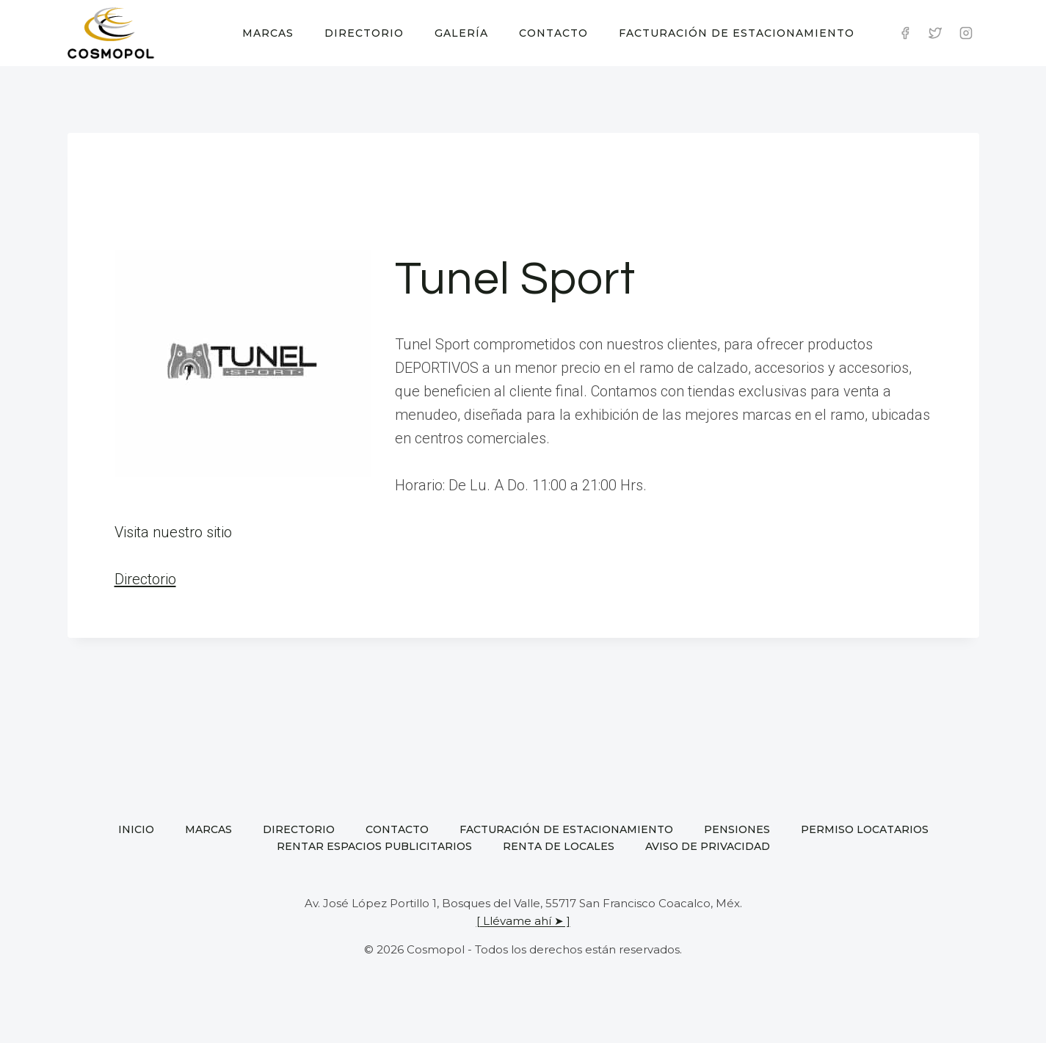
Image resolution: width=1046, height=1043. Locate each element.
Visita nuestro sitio (173, 532)
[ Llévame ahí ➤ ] (523, 921)
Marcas (268, 33)
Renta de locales (558, 846)
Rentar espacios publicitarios (374, 846)
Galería (461, 33)
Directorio (364, 33)
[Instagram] (966, 33)
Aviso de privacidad (707, 846)
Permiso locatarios (865, 829)
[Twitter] (935, 33)
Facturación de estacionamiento (736, 33)
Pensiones (737, 829)
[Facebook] (905, 33)
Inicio (136, 829)
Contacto (553, 33)
